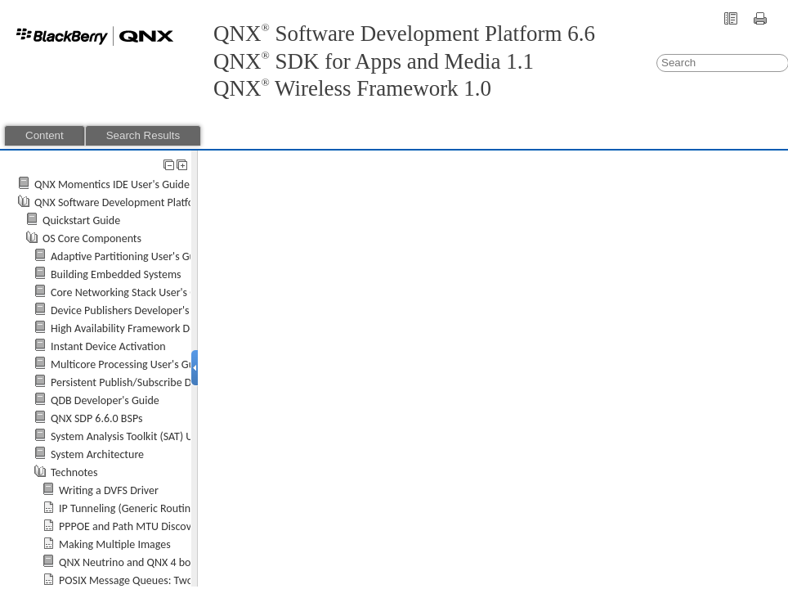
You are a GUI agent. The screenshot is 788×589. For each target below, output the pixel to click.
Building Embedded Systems (116, 274)
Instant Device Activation (108, 346)
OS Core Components (92, 238)
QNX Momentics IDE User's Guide (112, 184)
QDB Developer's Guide (105, 400)
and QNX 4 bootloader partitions (168, 562)
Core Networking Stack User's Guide (134, 292)
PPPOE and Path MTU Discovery (132, 526)
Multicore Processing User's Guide (130, 364)
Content (44, 135)
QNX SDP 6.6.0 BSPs (96, 418)
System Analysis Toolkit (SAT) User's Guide (147, 436)
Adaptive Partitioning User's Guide (130, 256)
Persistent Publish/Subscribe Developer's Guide (160, 382)
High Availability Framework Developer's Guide (159, 328)
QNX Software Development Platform (120, 202)
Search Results (143, 135)
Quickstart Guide (81, 220)
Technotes (74, 472)
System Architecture (97, 454)
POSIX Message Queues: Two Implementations (167, 580)
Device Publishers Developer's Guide (135, 310)
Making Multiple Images (115, 544)
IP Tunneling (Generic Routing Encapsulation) (162, 508)
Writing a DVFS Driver (109, 490)
